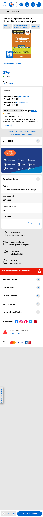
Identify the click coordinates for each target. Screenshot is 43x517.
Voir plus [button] (34, 224)
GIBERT (34, 111)
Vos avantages (21, 279)
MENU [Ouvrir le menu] (5, 4)
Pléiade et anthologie (7, 26)
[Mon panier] (38, 4)
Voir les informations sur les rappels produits (16, 271)
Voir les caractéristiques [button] (12, 64)
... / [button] (3, 11)
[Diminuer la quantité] (3, 513)
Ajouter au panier (29, 513)
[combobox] (19, 4)
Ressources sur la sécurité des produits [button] (21, 131)
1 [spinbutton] (8, 513)
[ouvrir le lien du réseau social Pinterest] (35, 321)
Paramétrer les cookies (2, 395)
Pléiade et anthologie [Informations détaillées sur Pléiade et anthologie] (12, 11)
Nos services (21, 287)
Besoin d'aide (21, 304)
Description (21, 141)
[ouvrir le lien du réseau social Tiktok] (26, 321)
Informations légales (21, 312)
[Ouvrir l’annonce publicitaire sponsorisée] (21, 160)
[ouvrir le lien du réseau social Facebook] (16, 321)
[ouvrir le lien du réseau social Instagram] (21, 321)
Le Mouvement (21, 296)
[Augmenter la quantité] (14, 513)
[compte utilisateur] (33, 4)
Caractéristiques (21, 179)
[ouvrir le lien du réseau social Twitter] (30, 321)
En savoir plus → (16, 333)
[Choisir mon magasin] (27, 4)
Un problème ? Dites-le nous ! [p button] (22, 134)
